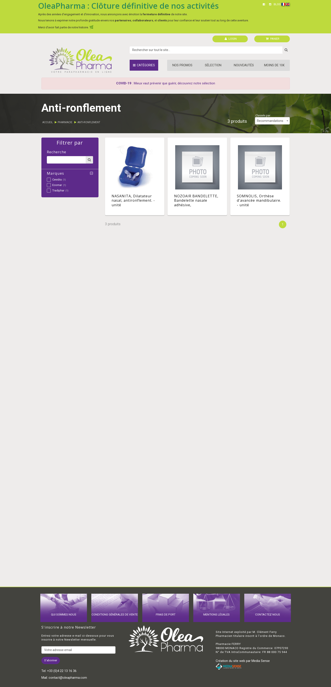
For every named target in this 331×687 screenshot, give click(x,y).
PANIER (272, 38)
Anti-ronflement (88, 122)
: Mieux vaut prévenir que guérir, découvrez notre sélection (165, 83)
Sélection (213, 65)
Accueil (47, 122)
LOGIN (231, 38)
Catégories (144, 65)
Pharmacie (65, 122)
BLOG (277, 4)
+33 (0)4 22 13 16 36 (61, 671)
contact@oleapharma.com (68, 678)
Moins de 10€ (274, 65)
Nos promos (182, 65)
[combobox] (272, 120)
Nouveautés (244, 65)
